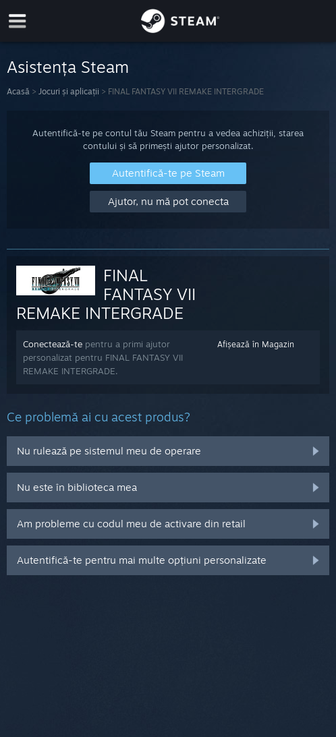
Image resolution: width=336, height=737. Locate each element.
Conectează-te (52, 343)
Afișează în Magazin (255, 344)
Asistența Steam (68, 67)
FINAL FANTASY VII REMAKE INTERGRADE (106, 294)
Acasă (18, 91)
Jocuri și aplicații (68, 91)
